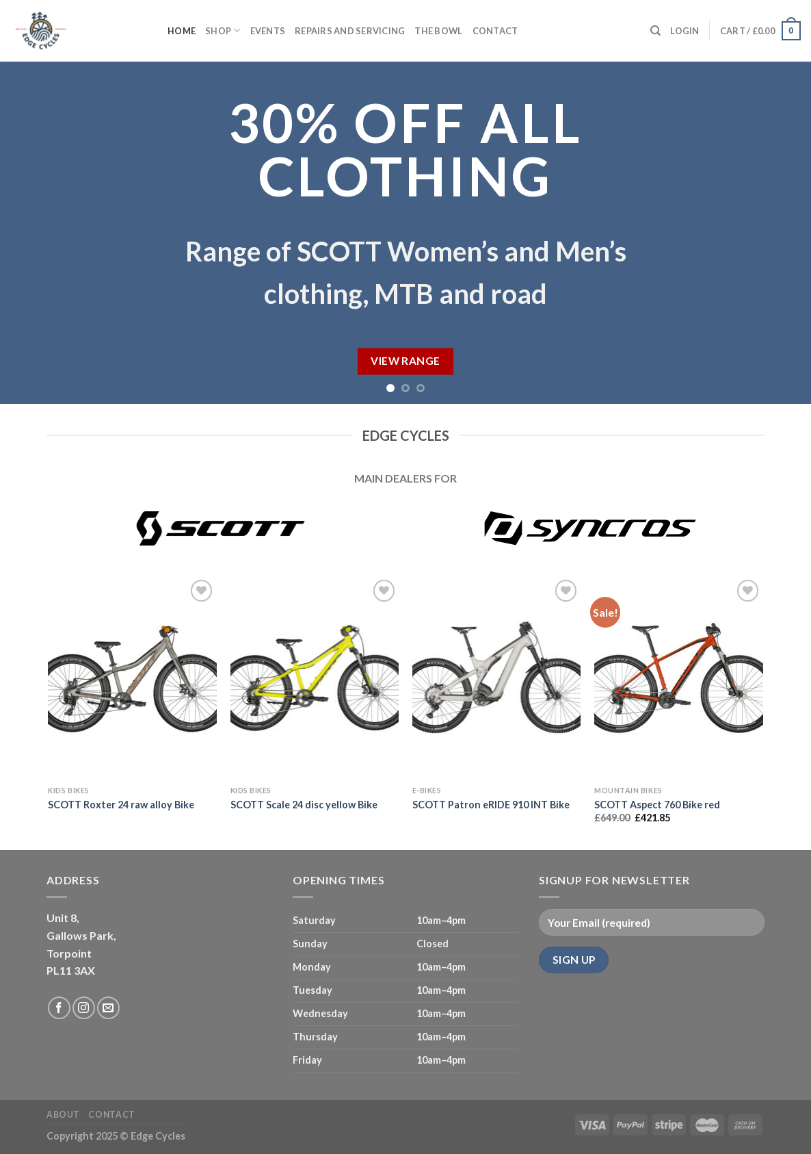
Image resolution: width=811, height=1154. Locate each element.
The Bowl (438, 30)
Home (182, 30)
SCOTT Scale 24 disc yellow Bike (303, 804)
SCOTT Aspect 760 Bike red (657, 804)
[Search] (655, 31)
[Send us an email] (108, 1008)
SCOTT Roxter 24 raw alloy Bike (121, 804)
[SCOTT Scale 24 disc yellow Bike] (314, 677)
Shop (222, 30)
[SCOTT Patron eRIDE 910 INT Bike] (496, 677)
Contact (495, 30)
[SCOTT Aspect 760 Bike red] (678, 677)
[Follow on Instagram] (83, 1008)
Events (268, 30)
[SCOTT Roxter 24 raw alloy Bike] (132, 677)
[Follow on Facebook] (59, 1008)
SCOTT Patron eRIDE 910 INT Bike (491, 804)
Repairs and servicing (350, 30)
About (63, 1115)
